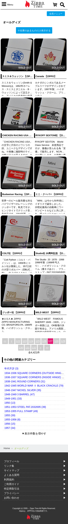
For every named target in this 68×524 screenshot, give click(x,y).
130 (21, 347)
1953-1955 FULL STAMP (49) (21, 411)
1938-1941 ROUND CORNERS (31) (24, 381)
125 (38, 341)
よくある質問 (11, 474)
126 (44, 341)
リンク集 (9, 465)
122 (18, 341)
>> (47, 347)
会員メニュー (55, 13)
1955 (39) (9, 415)
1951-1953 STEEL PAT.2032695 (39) (25, 406)
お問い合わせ (11, 497)
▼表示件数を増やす (34, 433)
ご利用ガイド (11, 484)
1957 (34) (9, 427)
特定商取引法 (11, 488)
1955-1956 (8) (12, 419)
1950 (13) (9, 402)
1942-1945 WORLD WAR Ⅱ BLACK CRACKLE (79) (33, 385)
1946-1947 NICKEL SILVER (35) (22, 390)
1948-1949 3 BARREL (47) (19, 394)
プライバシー (11, 493)
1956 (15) (9, 423)
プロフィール (11, 461)
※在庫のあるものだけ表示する (34, 30)
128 (56, 341)
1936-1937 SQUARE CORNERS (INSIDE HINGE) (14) (35, 377)
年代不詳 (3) (11, 368)
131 (27, 347)
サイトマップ (11, 470)
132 (34, 347)
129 (63, 341)
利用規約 (9, 479)
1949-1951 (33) (13, 398)
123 (24, 341)
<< (4, 341)
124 (31, 341)
